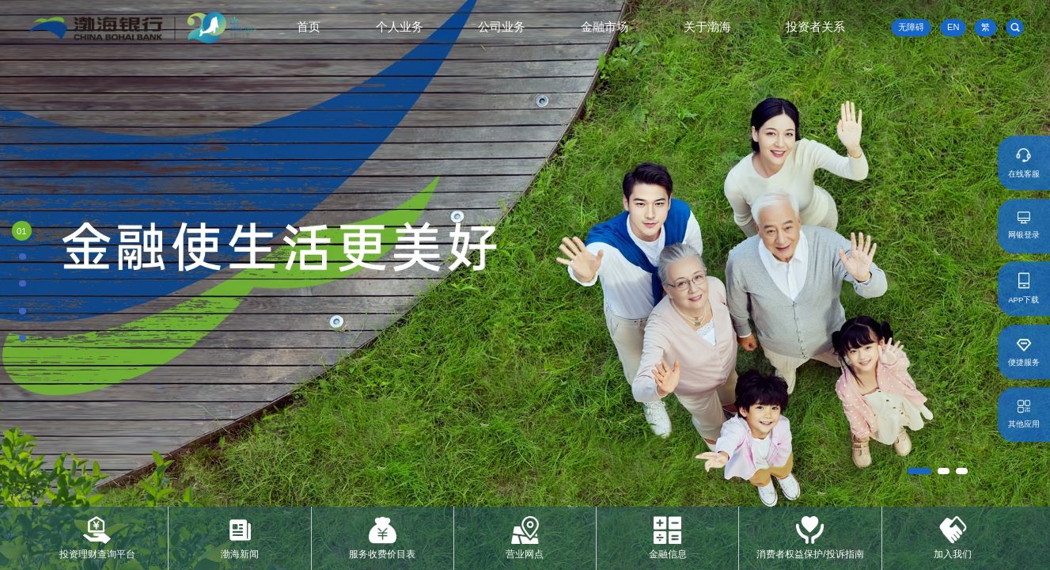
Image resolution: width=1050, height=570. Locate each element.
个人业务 (399, 26)
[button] (919, 471)
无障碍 (911, 27)
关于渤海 (707, 26)
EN (953, 27)
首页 (308, 26)
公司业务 (501, 26)
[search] (1015, 27)
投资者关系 (815, 26)
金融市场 (604, 26)
